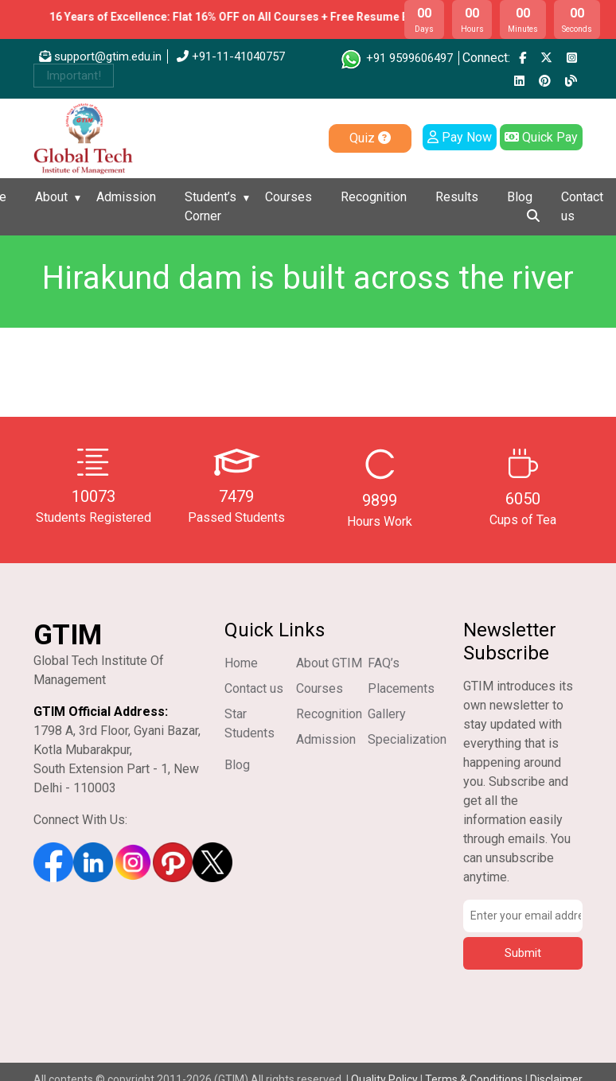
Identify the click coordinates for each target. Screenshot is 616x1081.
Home (241, 663)
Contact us (582, 206)
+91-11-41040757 (231, 56)
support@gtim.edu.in (100, 56)
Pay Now (459, 137)
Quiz (370, 138)
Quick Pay (541, 137)
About (51, 196)
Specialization (407, 739)
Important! (73, 75)
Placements (401, 688)
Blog (519, 196)
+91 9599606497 (396, 58)
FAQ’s (384, 663)
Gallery (387, 713)
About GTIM (329, 663)
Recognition (374, 196)
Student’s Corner (210, 206)
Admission (126, 196)
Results (456, 196)
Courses (288, 196)
